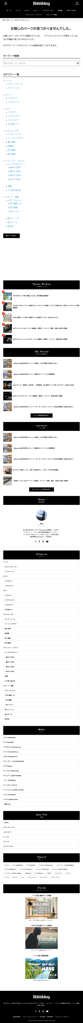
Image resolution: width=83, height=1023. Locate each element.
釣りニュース (13, 218)
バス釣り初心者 (14, 190)
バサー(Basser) (38, 873)
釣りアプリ (15, 211)
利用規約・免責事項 (46, 1017)
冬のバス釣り (71, 10)
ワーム (22, 877)
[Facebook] (39, 541)
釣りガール (12, 222)
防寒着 (60, 10)
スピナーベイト (55, 877)
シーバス (6, 837)
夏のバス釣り (15, 171)
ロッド (27, 10)
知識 (10, 186)
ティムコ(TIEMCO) (9, 794)
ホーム (9, 10)
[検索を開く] (77, 3)
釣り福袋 (11, 150)
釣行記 (11, 226)
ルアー (36, 10)
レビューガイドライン (30, 1017)
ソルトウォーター (9, 827)
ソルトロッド (13, 102)
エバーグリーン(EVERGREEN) (13, 761)
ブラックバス (58, 873)
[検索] (78, 63)
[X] (36, 541)
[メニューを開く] (5, 3)
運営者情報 (17, 1017)
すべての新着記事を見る (41, 415)
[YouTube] (47, 541)
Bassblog (39, 1020)
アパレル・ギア (48, 10)
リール (18, 10)
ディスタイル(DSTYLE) (11, 771)
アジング (6, 841)
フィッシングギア (15, 138)
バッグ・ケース (14, 134)
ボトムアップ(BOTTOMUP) (12, 775)
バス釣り (6, 822)
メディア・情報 (51, 15)
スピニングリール (15, 84)
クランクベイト (32, 877)
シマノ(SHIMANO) (9, 737)
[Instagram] (43, 541)
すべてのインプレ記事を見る (41, 489)
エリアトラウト (8, 846)
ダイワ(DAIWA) (8, 742)
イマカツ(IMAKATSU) (10, 799)
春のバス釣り (15, 167)
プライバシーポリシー (62, 1017)
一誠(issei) (7, 804)
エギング (15, 877)
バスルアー (12, 112)
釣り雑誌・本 (15, 203)
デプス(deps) (7, 766)
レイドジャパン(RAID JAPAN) (13, 790)
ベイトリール (13, 88)
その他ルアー (13, 124)
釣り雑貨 (11, 154)
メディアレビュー (15, 200)
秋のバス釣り (15, 175)
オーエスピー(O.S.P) (10, 785)
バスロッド (12, 98)
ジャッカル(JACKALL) (10, 752)
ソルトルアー (13, 120)
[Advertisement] (41, 262)
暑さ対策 (11, 142)
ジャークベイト (44, 877)
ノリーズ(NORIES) (9, 780)
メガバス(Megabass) (10, 756)
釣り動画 (14, 207)
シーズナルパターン (16, 164)
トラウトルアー (14, 116)
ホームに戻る (11, 235)
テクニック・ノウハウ (34, 15)
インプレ (6, 865)
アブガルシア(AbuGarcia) (12, 747)
